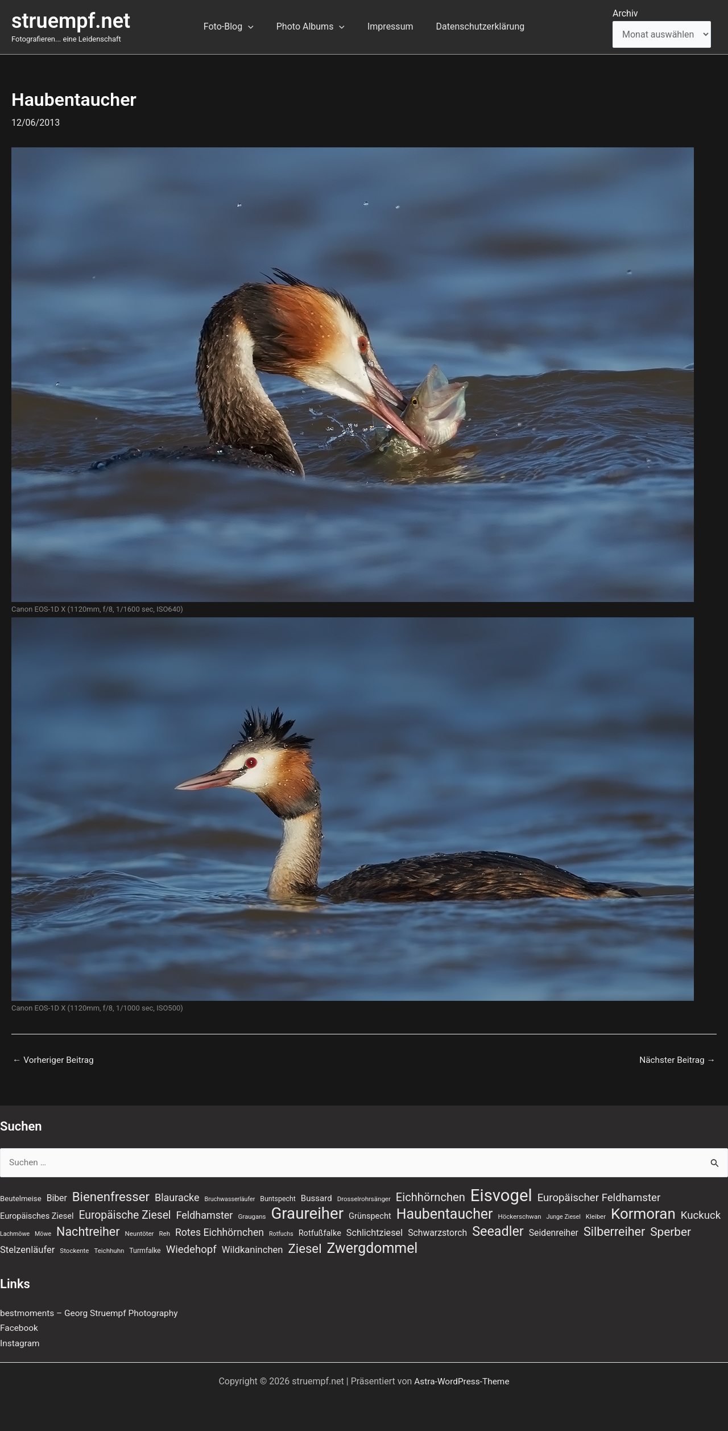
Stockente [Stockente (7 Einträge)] (74, 1251)
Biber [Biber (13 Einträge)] (57, 1195)
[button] (254, 27)
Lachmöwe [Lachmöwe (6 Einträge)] (15, 1233)
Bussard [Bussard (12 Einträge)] (316, 1196)
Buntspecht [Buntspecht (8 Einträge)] (278, 1197)
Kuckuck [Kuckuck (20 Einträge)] (701, 1214)
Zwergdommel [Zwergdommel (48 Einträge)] (372, 1248)
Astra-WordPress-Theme (461, 1381)
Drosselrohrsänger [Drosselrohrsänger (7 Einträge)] (364, 1197)
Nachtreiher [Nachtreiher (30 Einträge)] (88, 1231)
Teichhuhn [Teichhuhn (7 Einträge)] (109, 1251)
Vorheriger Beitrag (55, 1060)
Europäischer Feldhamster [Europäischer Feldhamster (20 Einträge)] (599, 1195)
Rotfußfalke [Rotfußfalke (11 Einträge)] (320, 1232)
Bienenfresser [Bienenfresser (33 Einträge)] (111, 1194)
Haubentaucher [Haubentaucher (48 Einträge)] (444, 1213)
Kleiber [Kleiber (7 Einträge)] (596, 1215)
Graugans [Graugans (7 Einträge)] (252, 1215)
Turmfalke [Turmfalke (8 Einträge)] (144, 1251)
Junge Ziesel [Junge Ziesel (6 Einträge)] (563, 1215)
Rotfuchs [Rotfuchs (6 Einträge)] (281, 1233)
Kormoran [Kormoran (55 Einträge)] (643, 1212)
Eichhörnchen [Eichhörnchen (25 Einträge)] (430, 1195)
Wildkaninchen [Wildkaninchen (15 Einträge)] (252, 1249)
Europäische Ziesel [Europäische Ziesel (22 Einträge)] (125, 1213)
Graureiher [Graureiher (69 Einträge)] (307, 1212)
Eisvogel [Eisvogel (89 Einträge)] (501, 1193)
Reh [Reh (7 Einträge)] (164, 1233)
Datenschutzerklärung (473, 26)
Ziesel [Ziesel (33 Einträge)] (304, 1248)
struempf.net (70, 21)
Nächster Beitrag (675, 1060)
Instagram (20, 1343)
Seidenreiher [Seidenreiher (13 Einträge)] (553, 1232)
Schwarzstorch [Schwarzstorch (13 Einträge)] (437, 1232)
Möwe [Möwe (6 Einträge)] (43, 1233)
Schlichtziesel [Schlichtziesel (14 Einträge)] (374, 1232)
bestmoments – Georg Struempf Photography (92, 1313)
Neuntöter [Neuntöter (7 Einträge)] (139, 1233)
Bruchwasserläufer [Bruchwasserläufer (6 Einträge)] (230, 1197)
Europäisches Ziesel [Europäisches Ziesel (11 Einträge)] (37, 1215)
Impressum (388, 26)
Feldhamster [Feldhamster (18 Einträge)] (204, 1214)
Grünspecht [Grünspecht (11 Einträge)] (370, 1215)
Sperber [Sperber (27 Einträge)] (670, 1231)
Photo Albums (313, 27)
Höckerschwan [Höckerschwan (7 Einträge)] (519, 1215)
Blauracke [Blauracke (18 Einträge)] (177, 1195)
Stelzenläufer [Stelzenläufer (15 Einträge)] (27, 1249)
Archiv (625, 13)
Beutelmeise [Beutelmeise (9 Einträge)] (21, 1196)
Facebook (19, 1327)
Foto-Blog (235, 27)
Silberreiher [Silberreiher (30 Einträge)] (614, 1231)
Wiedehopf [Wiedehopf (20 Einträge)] (191, 1249)
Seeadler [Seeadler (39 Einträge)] (498, 1230)
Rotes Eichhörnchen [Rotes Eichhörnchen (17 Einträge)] (219, 1232)
